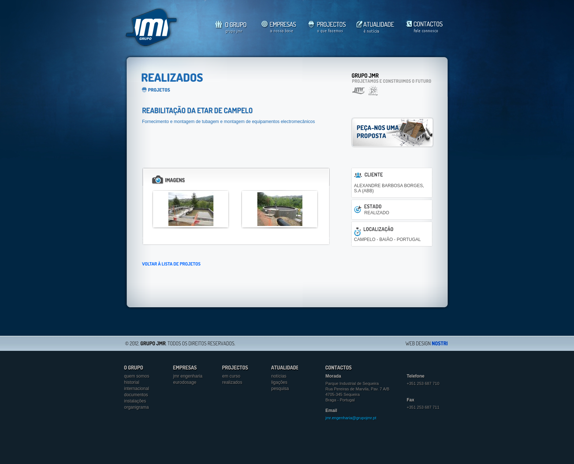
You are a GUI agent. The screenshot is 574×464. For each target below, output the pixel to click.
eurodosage (184, 382)
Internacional (136, 388)
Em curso (231, 376)
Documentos (136, 394)
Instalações (135, 401)
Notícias (278, 376)
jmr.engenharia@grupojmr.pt (350, 418)
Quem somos (136, 376)
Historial (131, 382)
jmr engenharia (187, 376)
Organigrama (136, 407)
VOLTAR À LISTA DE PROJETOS (171, 264)
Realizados (232, 382)
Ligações (279, 382)
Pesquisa (280, 388)
